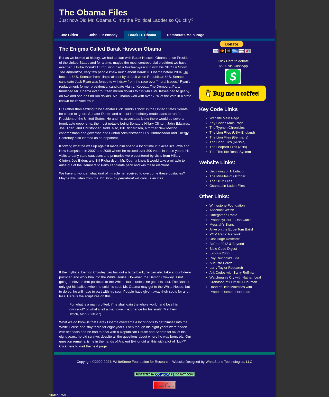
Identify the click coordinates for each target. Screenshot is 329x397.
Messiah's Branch (222, 224)
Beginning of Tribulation (227, 171)
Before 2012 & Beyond (226, 244)
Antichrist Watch (221, 210)
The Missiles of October (227, 176)
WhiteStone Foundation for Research (141, 362)
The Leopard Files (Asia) (228, 147)
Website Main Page (224, 118)
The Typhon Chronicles (227, 128)
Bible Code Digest (223, 249)
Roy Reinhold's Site (224, 258)
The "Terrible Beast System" (230, 152)
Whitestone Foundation (227, 205)
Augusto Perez (220, 263)
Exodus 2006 (219, 253)
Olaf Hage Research (225, 239)
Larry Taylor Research (226, 268)
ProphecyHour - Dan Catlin (230, 220)
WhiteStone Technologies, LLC (229, 362)
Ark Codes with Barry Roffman (232, 272)
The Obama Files (93, 12)
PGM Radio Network (225, 234)
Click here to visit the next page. (83, 346)
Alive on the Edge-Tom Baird (231, 229)
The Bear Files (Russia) (227, 142)
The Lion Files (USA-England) (232, 132)
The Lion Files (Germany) (228, 137)
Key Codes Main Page (226, 123)
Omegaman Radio (223, 215)
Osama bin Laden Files (227, 186)
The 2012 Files (220, 181)
